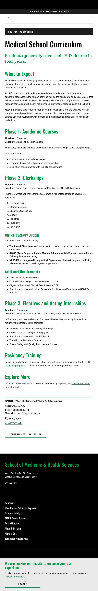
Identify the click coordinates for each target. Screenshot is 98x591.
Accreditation (12, 523)
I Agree (29, 584)
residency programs (15, 365)
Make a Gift (11, 533)
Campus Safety (13, 513)
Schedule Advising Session (25, 434)
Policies (9, 503)
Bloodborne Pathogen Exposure (21, 508)
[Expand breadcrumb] (8, 18)
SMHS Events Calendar (17, 518)
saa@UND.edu (13, 423)
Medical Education (81, 383)
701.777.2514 (11, 483)
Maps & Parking (13, 528)
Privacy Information (14, 576)
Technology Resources (16, 538)
